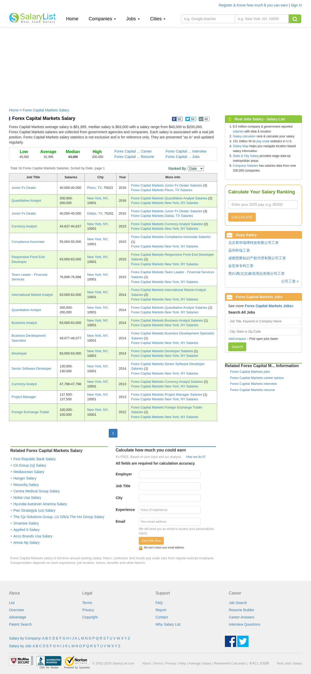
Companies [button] (102, 18)
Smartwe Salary (26, 523)
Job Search (238, 603)
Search (237, 347)
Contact (162, 617)
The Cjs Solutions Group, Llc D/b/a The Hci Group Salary (58, 517)
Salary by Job (20, 646)
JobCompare (237, 339)
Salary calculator (244, 136)
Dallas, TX (95, 213)
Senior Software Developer (31, 368)
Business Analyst (24, 323)
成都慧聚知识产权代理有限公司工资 (257, 258)
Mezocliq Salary (26, 485)
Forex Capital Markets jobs (250, 372)
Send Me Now (151, 541)
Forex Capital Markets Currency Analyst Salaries (167, 224)
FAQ (159, 603)
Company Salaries (245, 165)
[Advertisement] (155, 65)
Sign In (296, 5)
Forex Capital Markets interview (253, 384)
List (12, 603)
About (146, 663)
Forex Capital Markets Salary (46, 110)
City (119, 498)
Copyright (90, 617)
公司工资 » (290, 281)
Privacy (88, 610)
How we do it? (195, 457)
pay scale (263, 141)
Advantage (17, 617)
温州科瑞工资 (239, 250)
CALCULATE (242, 217)
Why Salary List (168, 624)
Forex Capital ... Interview (186, 151)
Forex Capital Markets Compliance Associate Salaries (171, 237)
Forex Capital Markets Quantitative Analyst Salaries (169, 198)
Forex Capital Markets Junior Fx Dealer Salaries (167, 185)
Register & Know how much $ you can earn (254, 5)
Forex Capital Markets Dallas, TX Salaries (162, 216)
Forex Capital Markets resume (252, 390)
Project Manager (24, 397)
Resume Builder (241, 610)
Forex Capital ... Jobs (183, 157)
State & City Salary (246, 156)
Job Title (123, 486)
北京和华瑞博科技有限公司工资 (253, 243)
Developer (19, 353)
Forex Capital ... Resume (134, 157)
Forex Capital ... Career (133, 151)
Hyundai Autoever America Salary (40, 504)
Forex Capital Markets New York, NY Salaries (164, 203)
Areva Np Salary (26, 542)
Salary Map (241, 146)
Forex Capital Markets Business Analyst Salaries (167, 320)
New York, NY (97, 198)
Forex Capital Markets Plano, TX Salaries (161, 190)
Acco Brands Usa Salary (32, 536)
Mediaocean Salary (28, 472)
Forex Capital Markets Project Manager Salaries (167, 394)
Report (161, 610)
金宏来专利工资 (240, 266)
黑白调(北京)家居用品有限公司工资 (256, 273)
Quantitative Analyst (26, 200)
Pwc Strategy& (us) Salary (34, 510)
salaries (238, 131)
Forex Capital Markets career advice (257, 378)
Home (74, 18)
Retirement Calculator (230, 663)
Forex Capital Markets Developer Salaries (162, 351)
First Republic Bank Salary (34, 459)
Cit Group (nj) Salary (29, 465)
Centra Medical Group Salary (36, 491)
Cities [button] (158, 18)
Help (182, 663)
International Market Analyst (32, 295)
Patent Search (20, 624)
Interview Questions (244, 624)
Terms (87, 603)
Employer (124, 474)
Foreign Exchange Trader (30, 412)
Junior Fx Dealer (24, 188)
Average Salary (199, 663)
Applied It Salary (26, 530)
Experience (125, 510)
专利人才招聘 (259, 663)
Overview (16, 610)
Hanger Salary (24, 478)
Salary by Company (24, 638)
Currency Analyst (24, 226)
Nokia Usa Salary (27, 497)
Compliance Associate (28, 242)
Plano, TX (94, 188)
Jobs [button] (133, 18)
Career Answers (241, 617)
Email (120, 521)
